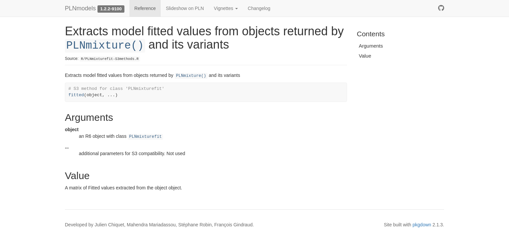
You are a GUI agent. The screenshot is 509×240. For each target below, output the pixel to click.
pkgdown (422, 224)
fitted (76, 95)
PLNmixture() (105, 46)
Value (365, 56)
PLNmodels (80, 8)
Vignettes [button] (226, 8)
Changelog (259, 8)
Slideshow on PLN (185, 8)
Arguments (371, 46)
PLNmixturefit (145, 136)
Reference (145, 8)
